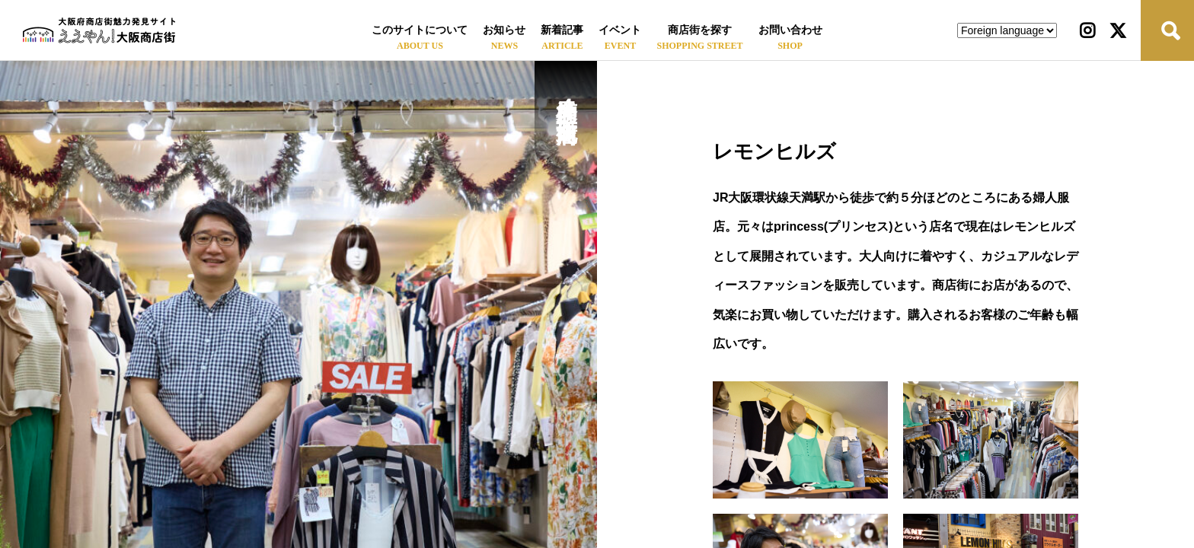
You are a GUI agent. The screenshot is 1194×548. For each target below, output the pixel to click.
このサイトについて (420, 30)
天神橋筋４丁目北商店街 (566, 94)
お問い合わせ (790, 30)
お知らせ (504, 30)
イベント (620, 30)
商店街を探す (700, 30)
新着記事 (562, 30)
